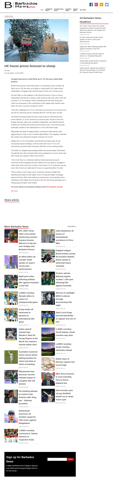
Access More (71, 226)
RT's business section (54, 187)
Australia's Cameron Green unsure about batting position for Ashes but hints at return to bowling (28, 358)
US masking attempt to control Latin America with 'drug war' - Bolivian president (28, 397)
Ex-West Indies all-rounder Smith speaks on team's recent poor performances (27, 263)
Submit (70, 459)
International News (59, 10)
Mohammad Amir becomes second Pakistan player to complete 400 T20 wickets (27, 377)
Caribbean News (48, 10)
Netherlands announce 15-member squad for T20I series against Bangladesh (27, 417)
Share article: (11, 200)
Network (83, 10)
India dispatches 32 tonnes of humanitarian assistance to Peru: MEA (65, 237)
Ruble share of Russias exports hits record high (65, 362)
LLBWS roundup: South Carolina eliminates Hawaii (64, 347)
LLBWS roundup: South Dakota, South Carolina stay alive (65, 332)
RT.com (14, 191)
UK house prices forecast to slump (29, 66)
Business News (68, 10)
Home (42, 10)
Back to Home (8, 16)
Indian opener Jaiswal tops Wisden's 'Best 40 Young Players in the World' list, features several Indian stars (92, 70)
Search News (75, 10)
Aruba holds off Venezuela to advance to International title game (26, 315)
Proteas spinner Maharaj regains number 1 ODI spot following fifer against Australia (64, 279)
